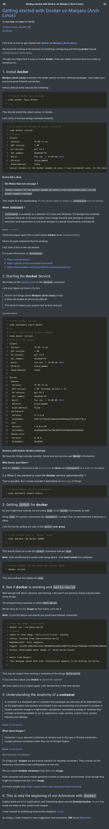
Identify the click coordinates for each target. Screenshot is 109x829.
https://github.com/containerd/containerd (30, 263)
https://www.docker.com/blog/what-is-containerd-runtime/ (38, 267)
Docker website (16, 725)
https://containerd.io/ (18, 259)
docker (22, 27)
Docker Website (16, 749)
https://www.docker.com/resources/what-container (54, 786)
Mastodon (85, 817)
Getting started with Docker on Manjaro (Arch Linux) (50, 13)
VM (29, 27)
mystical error (28, 282)
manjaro (6, 27)
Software (7, 30)
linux (15, 27)
